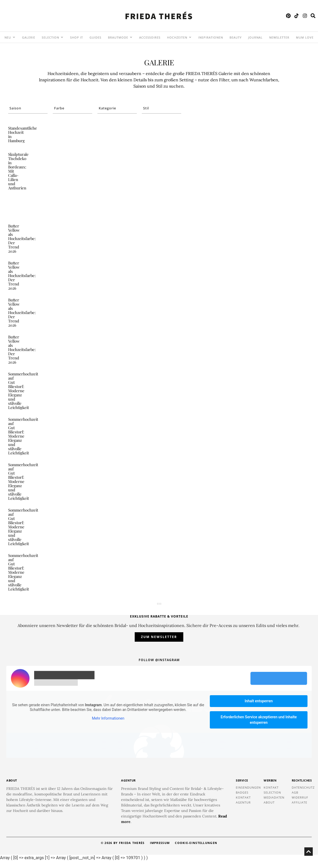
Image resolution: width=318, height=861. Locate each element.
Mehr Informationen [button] (108, 718)
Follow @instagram (159, 660)
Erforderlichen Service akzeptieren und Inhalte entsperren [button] (259, 720)
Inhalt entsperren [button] (259, 701)
